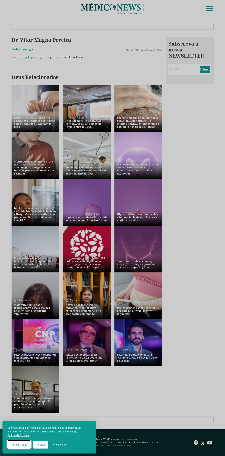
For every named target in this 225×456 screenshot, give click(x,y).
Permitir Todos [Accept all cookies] (19, 444)
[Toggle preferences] (59, 444)
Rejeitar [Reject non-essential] (40, 444)
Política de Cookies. (18, 435)
